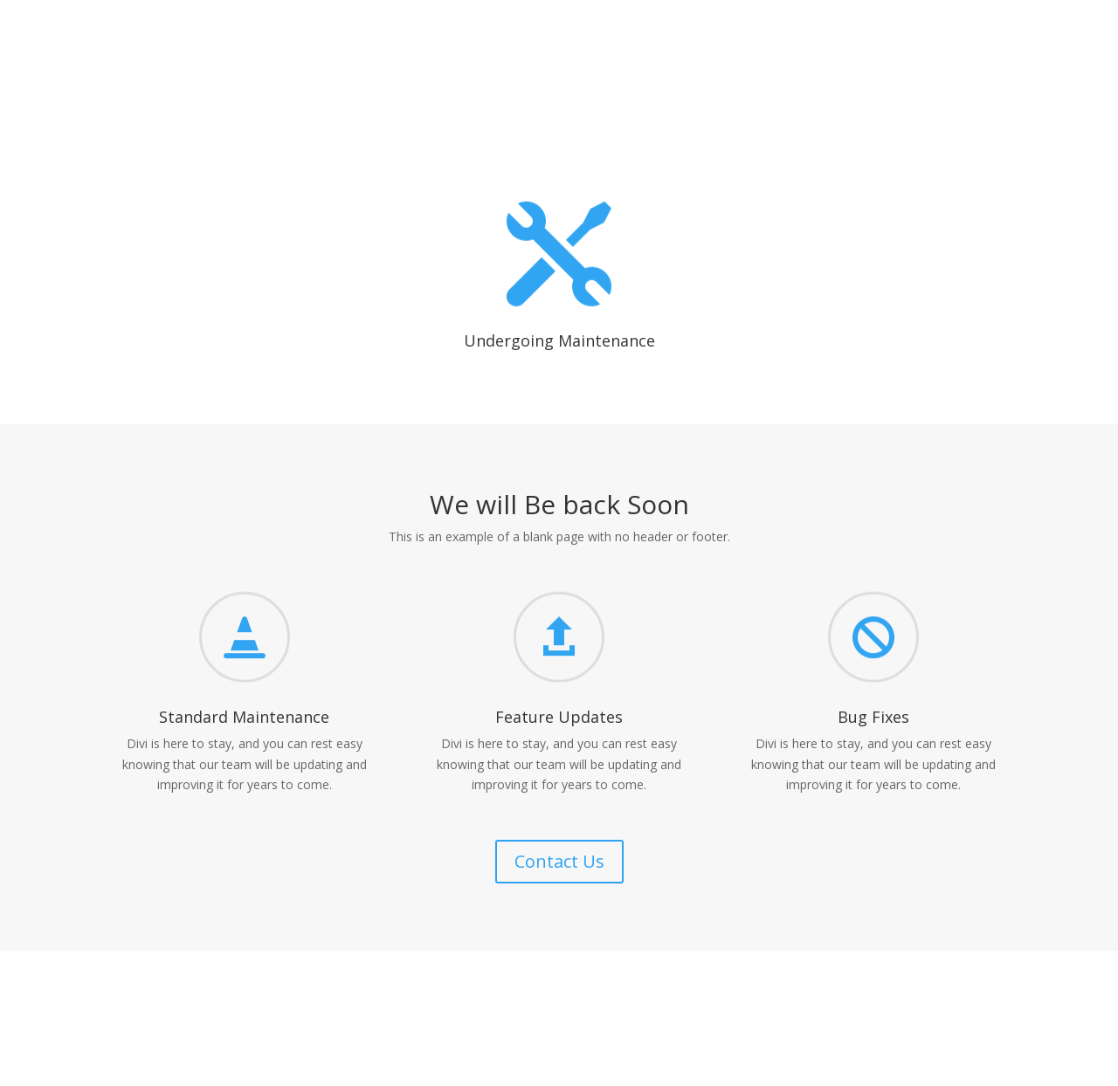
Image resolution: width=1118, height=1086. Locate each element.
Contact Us (559, 861)
